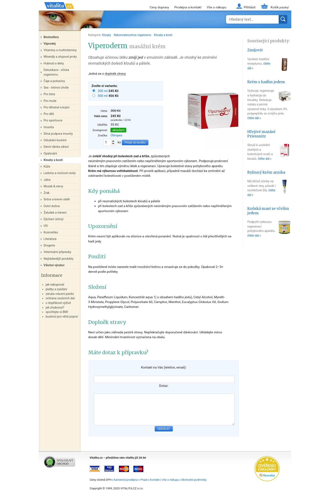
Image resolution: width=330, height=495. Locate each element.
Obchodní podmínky (194, 479)
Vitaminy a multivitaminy (60, 50)
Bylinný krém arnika (266, 172)
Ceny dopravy (159, 7)
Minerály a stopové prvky (60, 57)
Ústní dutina (52, 206)
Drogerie (49, 245)
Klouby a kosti (163, 35)
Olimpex (116, 135)
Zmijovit (255, 50)
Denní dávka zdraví (56, 147)
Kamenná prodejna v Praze (131, 479)
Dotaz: (163, 386)
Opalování (50, 153)
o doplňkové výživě (58, 303)
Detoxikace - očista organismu (56, 72)
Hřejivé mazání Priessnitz (261, 133)
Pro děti (49, 114)
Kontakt (155, 479)
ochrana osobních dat (60, 298)
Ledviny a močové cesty (60, 173)
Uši (46, 226)
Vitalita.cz (59, 10)
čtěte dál (253, 118)
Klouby (107, 35)
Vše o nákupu (216, 7)
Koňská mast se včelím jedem (268, 210)
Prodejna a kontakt (187, 7)
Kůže (47, 166)
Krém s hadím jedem (266, 82)
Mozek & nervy (53, 186)
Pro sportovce (53, 120)
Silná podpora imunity (58, 134)
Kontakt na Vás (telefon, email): (163, 367)
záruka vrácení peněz (59, 294)
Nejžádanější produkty (58, 259)
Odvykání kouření (55, 140)
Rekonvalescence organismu (133, 35)
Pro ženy (49, 94)
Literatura (50, 239)
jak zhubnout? (54, 307)
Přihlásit (249, 7)
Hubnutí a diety (54, 63)
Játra (47, 180)
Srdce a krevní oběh (57, 199)
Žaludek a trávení (55, 212)
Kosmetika (51, 232)
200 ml (103, 91)
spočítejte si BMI (56, 312)
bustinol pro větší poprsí (61, 316)
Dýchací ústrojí (53, 219)
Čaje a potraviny (54, 81)
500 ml (103, 96)
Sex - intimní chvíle (56, 87)
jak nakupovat (54, 284)
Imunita (49, 127)
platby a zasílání (56, 289)
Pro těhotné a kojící (56, 107)
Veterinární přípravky (57, 252)
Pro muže (50, 101)
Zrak (46, 193)
